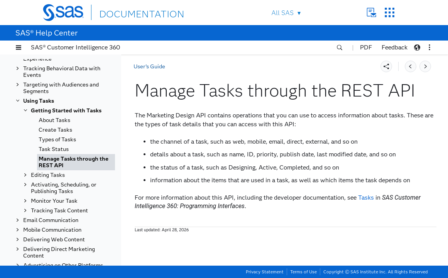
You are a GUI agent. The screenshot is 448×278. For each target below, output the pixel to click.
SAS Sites (389, 12)
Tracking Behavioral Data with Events (61, 71)
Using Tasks (38, 101)
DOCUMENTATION (127, 12)
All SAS (282, 13)
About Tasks (54, 120)
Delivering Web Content (54, 239)
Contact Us (371, 12)
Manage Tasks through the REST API (73, 162)
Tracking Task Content (59, 210)
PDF (366, 47)
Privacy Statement (265, 272)
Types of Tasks (57, 139)
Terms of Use (303, 272)
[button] (18, 47)
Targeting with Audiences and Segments (61, 88)
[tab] (76, 162)
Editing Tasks (48, 175)
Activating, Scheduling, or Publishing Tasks (63, 188)
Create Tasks (55, 130)
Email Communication (50, 220)
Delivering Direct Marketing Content (59, 252)
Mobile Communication (52, 230)
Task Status (54, 149)
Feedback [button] (394, 47)
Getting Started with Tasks (66, 110)
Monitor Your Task (54, 201)
